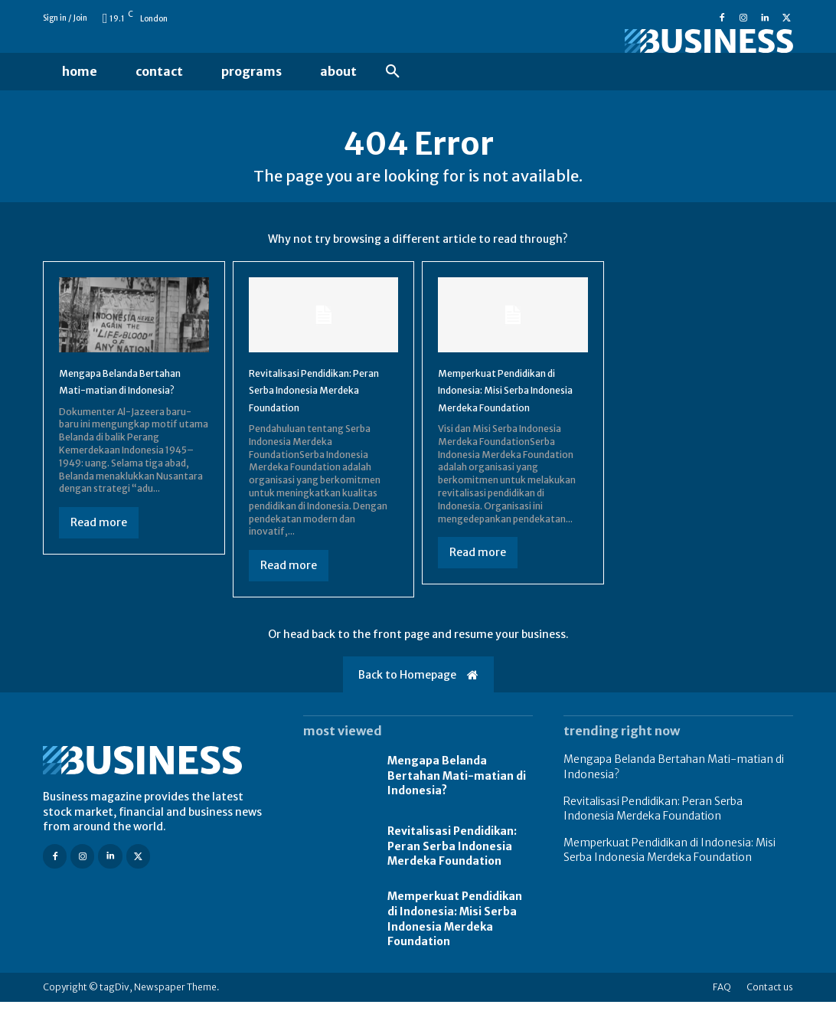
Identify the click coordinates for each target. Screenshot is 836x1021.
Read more (98, 554)
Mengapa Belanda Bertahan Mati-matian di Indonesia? (130, 404)
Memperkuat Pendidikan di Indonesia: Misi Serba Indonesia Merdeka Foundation (454, 937)
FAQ (722, 1006)
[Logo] (678, 41)
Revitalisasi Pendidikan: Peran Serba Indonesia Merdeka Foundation (316, 404)
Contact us (769, 1006)
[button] (393, 72)
